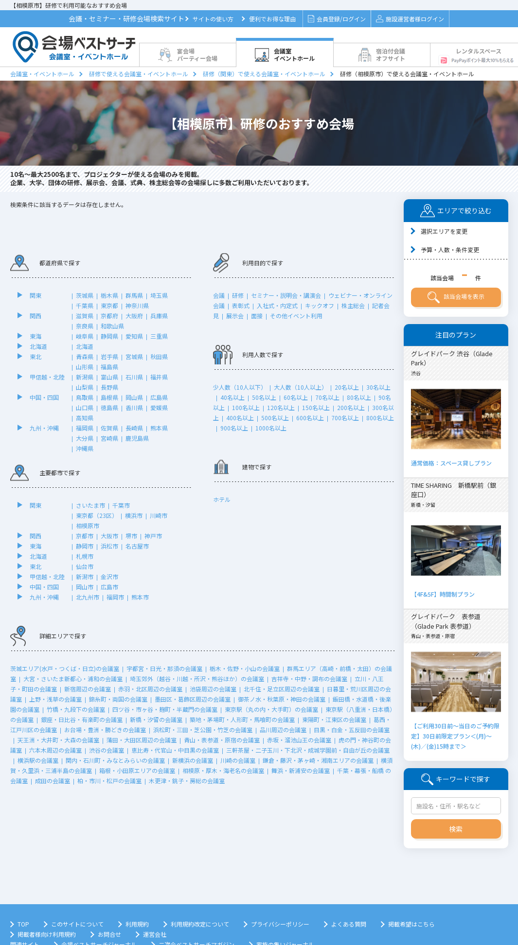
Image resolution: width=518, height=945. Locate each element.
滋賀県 (84, 315)
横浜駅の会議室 (38, 760)
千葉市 (121, 505)
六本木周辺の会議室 (55, 750)
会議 (219, 295)
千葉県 (84, 305)
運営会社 (154, 934)
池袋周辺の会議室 (213, 689)
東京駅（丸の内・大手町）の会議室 (271, 709)
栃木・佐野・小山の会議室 (245, 668)
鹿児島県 (137, 438)
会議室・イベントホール (42, 73)
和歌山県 (112, 326)
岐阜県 (84, 336)
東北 (35, 356)
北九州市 (87, 597)
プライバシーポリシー (280, 924)
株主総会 (353, 305)
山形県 (84, 366)
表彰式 (241, 305)
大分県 (84, 438)
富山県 (109, 377)
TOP (23, 924)
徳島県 (109, 407)
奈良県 (84, 326)
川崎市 (158, 515)
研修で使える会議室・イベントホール (138, 73)
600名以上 (310, 417)
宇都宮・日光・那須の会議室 (164, 668)
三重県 (159, 336)
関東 (35, 295)
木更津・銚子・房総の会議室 (187, 780)
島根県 (109, 397)
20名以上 (347, 387)
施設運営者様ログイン (410, 19)
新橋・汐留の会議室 (156, 719)
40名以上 (232, 397)
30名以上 (378, 387)
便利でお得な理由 (272, 19)
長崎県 (134, 428)
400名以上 (240, 417)
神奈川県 (137, 305)
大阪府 (134, 315)
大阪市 (109, 536)
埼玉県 (159, 295)
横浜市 (134, 515)
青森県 (84, 356)
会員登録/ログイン (337, 19)
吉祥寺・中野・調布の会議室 (309, 678)
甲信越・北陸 (47, 377)
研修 (238, 295)
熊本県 (159, 428)
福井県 (159, 377)
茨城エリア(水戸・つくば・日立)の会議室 (64, 668)
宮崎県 (109, 438)
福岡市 (115, 597)
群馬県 (134, 295)
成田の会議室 (52, 780)
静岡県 (109, 336)
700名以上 (345, 417)
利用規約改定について (200, 924)
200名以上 (351, 407)
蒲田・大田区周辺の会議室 (142, 740)
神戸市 (153, 536)
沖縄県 (84, 448)
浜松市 (109, 546)
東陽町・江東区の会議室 (334, 719)
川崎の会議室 (237, 760)
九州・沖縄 (44, 428)
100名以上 (246, 407)
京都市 (84, 536)
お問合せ (109, 934)
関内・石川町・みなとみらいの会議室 (115, 760)
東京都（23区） (97, 515)
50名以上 (264, 397)
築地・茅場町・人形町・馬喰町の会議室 (242, 719)
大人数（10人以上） (300, 387)
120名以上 (281, 407)
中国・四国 (44, 397)
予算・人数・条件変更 (450, 249)
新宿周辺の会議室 (87, 689)
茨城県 (84, 295)
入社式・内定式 (277, 305)
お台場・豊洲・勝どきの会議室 (105, 729)
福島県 (109, 366)
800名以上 (380, 417)
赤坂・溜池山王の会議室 (299, 740)
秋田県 (159, 356)
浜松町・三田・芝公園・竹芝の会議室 (202, 729)
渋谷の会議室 (106, 750)
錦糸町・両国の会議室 (118, 699)
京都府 (109, 315)
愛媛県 (159, 407)
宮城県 (134, 356)
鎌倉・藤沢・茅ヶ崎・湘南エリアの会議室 (318, 760)
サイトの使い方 (213, 19)
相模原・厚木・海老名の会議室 (223, 770)
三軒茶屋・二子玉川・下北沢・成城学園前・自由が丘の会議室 (308, 750)
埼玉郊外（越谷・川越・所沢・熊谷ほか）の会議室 (197, 678)
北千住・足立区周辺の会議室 (282, 689)
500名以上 (275, 417)
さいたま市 (90, 505)
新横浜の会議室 (192, 760)
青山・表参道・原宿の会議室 (222, 740)
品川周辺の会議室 (283, 729)
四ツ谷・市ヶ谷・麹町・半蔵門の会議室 (164, 709)
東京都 (109, 305)
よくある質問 (348, 924)
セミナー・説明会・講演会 (286, 295)
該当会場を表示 (456, 297)
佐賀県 (109, 428)
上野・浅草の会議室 (55, 699)
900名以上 (234, 428)
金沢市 (109, 576)
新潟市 (84, 576)
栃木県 (109, 295)
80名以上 (359, 397)
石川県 (134, 377)
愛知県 (134, 336)
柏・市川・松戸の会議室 (109, 780)
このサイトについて (77, 924)
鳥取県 (84, 397)
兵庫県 (159, 315)
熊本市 (140, 597)
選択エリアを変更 (444, 231)
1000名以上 (270, 428)
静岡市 (84, 546)
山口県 (84, 407)
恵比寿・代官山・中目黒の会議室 (175, 750)
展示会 (235, 315)
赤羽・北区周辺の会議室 (150, 689)
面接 (257, 315)
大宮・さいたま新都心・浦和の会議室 (73, 678)
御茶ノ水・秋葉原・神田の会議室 (281, 699)
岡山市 (84, 587)
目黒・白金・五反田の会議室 (352, 729)
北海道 (38, 346)
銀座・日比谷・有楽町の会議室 (82, 719)
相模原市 (87, 525)
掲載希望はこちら (411, 924)
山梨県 (84, 387)
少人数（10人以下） (240, 387)
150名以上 (316, 407)
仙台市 (84, 566)
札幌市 (84, 556)
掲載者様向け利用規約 (47, 934)
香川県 (134, 407)
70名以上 (327, 397)
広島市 (109, 587)
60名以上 (296, 397)
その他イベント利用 (296, 315)
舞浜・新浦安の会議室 (300, 770)
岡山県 (134, 397)
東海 (35, 336)
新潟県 (84, 377)
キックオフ (319, 305)
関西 (35, 315)
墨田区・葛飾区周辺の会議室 (193, 699)
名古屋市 (137, 546)
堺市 (131, 536)
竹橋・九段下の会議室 (76, 709)
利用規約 (137, 924)
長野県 (109, 387)
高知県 (84, 417)
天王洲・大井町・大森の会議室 (58, 740)
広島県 (159, 397)
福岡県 (84, 428)
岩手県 (109, 356)
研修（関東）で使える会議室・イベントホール (264, 73)
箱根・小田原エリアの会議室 (137, 770)
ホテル (222, 499)
